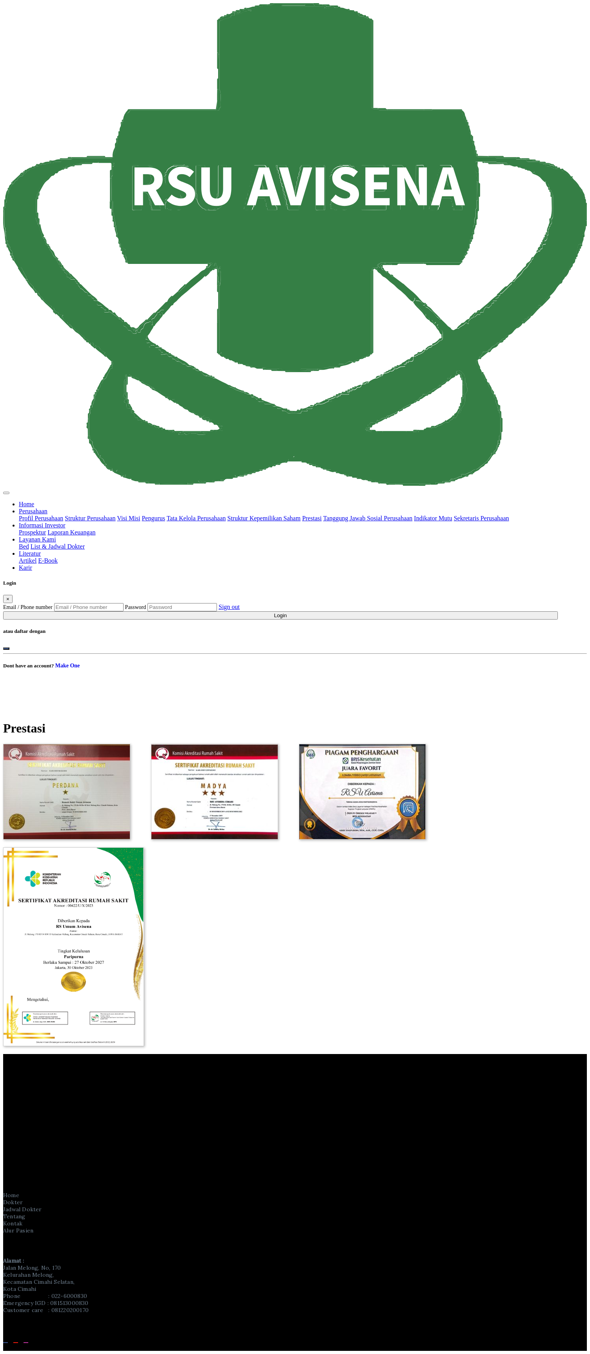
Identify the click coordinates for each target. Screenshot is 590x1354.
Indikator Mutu (433, 518)
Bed (24, 546)
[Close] (8, 599)
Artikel (27, 560)
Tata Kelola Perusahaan (196, 518)
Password (135, 607)
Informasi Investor (42, 525)
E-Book (48, 560)
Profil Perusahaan (41, 518)
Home (26, 504)
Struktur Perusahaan (90, 518)
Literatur (30, 553)
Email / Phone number (28, 607)
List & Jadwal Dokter (58, 546)
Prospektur (32, 532)
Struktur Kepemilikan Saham (264, 518)
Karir (25, 567)
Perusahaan (33, 511)
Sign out (229, 606)
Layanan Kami (37, 539)
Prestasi (312, 518)
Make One (67, 666)
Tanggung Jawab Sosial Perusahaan (368, 518)
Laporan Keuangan (71, 532)
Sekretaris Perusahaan (481, 518)
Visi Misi (128, 518)
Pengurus (153, 518)
